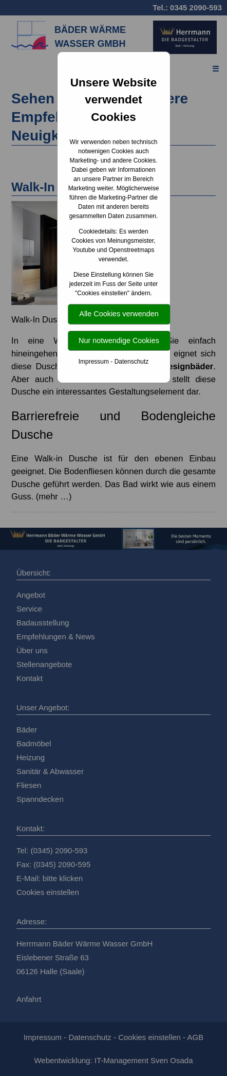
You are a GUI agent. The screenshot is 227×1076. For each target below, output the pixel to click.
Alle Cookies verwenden (118, 314)
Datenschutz (132, 361)
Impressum (94, 361)
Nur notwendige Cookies (119, 340)
